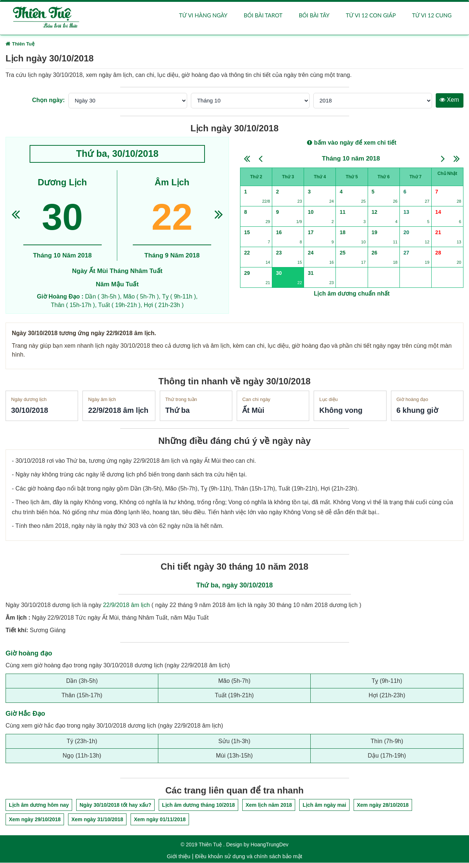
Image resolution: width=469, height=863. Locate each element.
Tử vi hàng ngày (203, 15)
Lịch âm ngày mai (324, 805)
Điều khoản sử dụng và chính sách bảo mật (248, 856)
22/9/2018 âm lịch (126, 605)
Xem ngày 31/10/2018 (97, 820)
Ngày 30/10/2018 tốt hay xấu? (115, 805)
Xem (449, 100)
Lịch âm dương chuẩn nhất (352, 294)
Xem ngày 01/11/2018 (160, 820)
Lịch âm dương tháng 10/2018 (198, 805)
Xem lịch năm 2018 (269, 805)
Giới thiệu (178, 856)
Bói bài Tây (314, 15)
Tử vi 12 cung (432, 15)
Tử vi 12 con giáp (371, 15)
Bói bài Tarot (263, 15)
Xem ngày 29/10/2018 (35, 820)
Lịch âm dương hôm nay (39, 805)
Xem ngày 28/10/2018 (383, 805)
